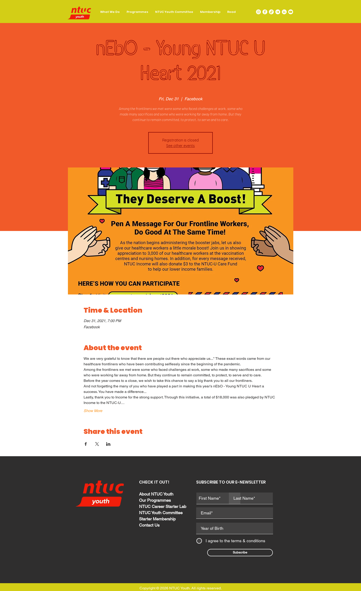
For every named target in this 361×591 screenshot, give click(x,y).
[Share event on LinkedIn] (108, 444)
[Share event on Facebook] (86, 444)
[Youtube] (290, 11)
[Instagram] (258, 11)
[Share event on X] (97, 444)
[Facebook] (264, 11)
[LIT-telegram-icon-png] (277, 11)
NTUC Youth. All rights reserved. (195, 588)
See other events (180, 145)
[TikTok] (271, 11)
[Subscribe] (240, 552)
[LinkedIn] (284, 11)
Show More (93, 411)
